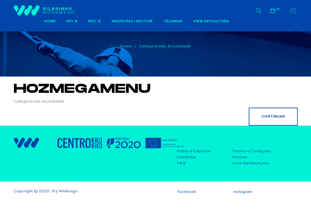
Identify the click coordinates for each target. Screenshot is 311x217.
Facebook (186, 192)
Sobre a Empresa (193, 151)
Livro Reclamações (250, 163)
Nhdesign (68, 191)
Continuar (273, 116)
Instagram (242, 192)
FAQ (181, 163)
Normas (239, 157)
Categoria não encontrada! (165, 46)
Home (126, 46)
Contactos (186, 157)
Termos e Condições (251, 151)
